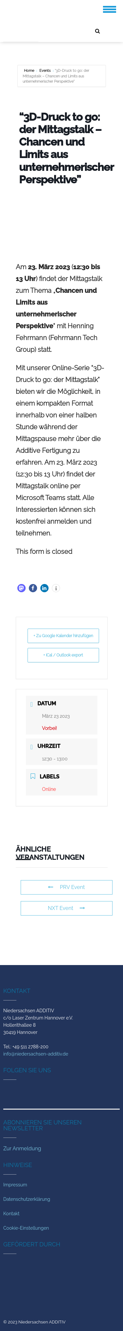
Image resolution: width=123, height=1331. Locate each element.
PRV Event (66, 887)
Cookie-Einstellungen (26, 1228)
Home (29, 71)
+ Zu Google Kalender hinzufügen (63, 636)
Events (45, 71)
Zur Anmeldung (22, 1148)
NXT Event (66, 908)
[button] (21, 588)
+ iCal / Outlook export (63, 655)
